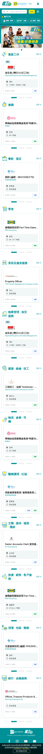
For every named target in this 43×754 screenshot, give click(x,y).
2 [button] (21, 97)
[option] (21, 76)
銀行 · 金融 (21, 21)
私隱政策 (17, 747)
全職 (35, 91)
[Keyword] (18, 12)
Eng (30, 4)
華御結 (7, 126)
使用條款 (25, 747)
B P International (11, 547)
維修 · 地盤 (35, 21)
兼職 (35, 141)
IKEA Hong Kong (11, 230)
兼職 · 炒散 (8, 21)
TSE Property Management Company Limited (21, 284)
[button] (5, 12)
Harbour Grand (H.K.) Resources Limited (19, 390)
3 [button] (29, 97)
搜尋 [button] (31, 12)
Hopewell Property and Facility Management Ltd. (22, 75)
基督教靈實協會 (10, 180)
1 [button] (14, 97)
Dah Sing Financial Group (14, 699)
